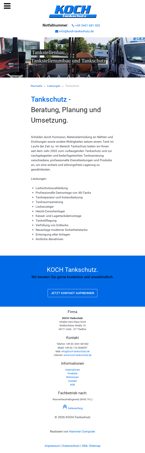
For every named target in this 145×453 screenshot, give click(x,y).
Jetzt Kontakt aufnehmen (72, 293)
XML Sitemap (91, 446)
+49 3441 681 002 (86, 25)
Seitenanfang (73, 408)
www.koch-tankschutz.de (77, 355)
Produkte (72, 373)
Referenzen (72, 377)
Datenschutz (71, 446)
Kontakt (72, 381)
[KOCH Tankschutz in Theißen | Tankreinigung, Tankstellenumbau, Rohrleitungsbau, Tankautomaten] (72, 11)
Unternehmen (72, 369)
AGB (72, 384)
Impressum (52, 446)
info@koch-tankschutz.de (74, 31)
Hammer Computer (82, 431)
